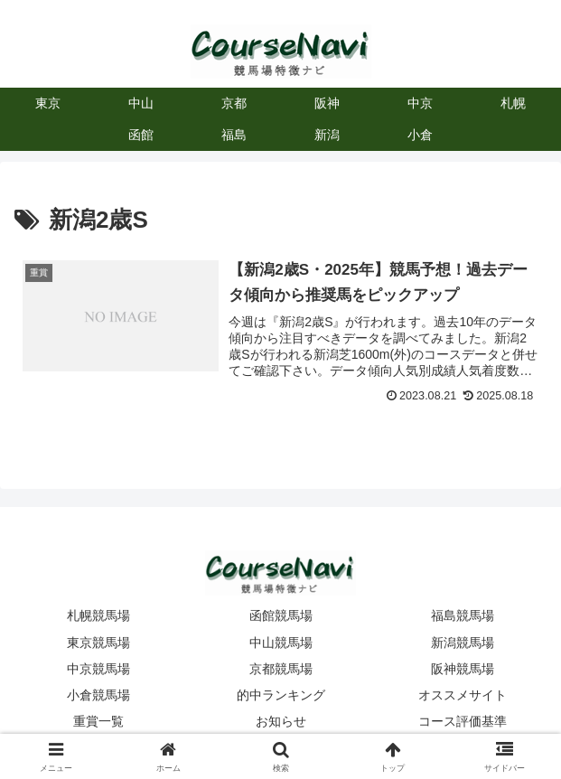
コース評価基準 (462, 721)
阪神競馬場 (462, 669)
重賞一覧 (98, 721)
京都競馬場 (281, 669)
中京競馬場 (98, 669)
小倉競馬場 (98, 695)
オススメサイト (462, 695)
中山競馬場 (281, 642)
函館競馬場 (281, 615)
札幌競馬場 (98, 615)
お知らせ (281, 721)
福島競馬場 (462, 615)
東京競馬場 (98, 642)
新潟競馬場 (462, 642)
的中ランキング (281, 695)
